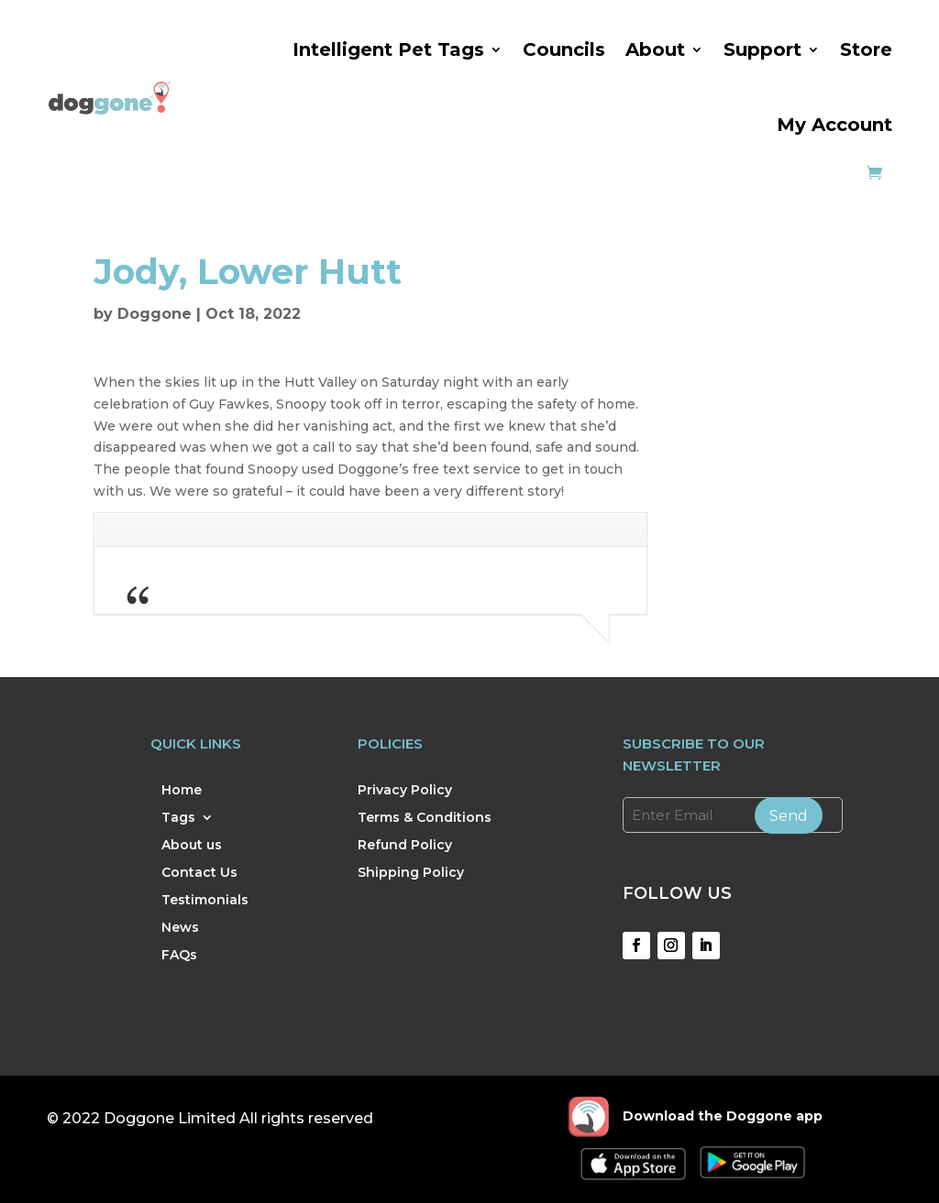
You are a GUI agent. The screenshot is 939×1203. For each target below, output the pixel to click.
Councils (564, 49)
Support (762, 49)
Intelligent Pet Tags (388, 49)
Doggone (154, 314)
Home (181, 790)
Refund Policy (405, 845)
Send (788, 816)
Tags (178, 818)
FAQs (179, 955)
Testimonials (205, 900)
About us (191, 845)
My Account (834, 125)
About (655, 49)
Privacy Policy (405, 790)
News (180, 928)
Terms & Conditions (425, 818)
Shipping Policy (411, 873)
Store (866, 49)
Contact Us (199, 873)
